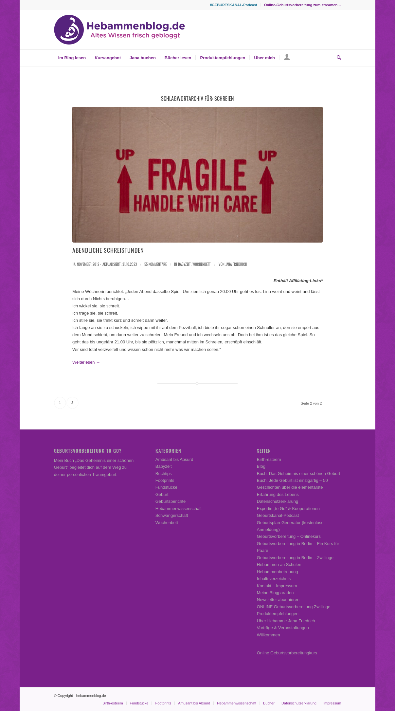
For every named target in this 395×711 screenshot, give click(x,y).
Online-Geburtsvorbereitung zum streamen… (302, 5)
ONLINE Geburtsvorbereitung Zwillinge (294, 606)
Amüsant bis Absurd (174, 459)
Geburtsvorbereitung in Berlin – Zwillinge (295, 557)
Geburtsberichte (170, 501)
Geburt (162, 494)
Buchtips (163, 473)
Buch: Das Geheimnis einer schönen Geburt (298, 473)
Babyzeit (184, 264)
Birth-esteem (269, 459)
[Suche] (336, 58)
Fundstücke (166, 487)
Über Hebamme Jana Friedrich (286, 620)
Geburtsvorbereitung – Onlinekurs (289, 536)
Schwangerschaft (171, 515)
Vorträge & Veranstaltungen (283, 627)
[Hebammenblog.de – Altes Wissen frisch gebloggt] (119, 29)
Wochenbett (201, 264)
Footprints (164, 480)
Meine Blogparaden (275, 592)
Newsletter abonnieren (278, 599)
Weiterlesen (86, 362)
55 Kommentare (155, 264)
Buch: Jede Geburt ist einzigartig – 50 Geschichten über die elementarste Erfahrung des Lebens (292, 487)
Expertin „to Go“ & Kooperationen (288, 508)
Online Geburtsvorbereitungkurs (287, 652)
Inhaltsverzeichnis (274, 578)
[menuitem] (233, 5)
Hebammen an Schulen (279, 564)
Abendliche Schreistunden (108, 250)
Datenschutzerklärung (277, 501)
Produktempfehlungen (277, 613)
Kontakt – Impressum (277, 585)
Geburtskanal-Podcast (278, 515)
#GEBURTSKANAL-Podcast (233, 5)
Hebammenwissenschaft (178, 508)
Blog (261, 466)
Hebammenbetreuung (277, 571)
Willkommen (268, 634)
